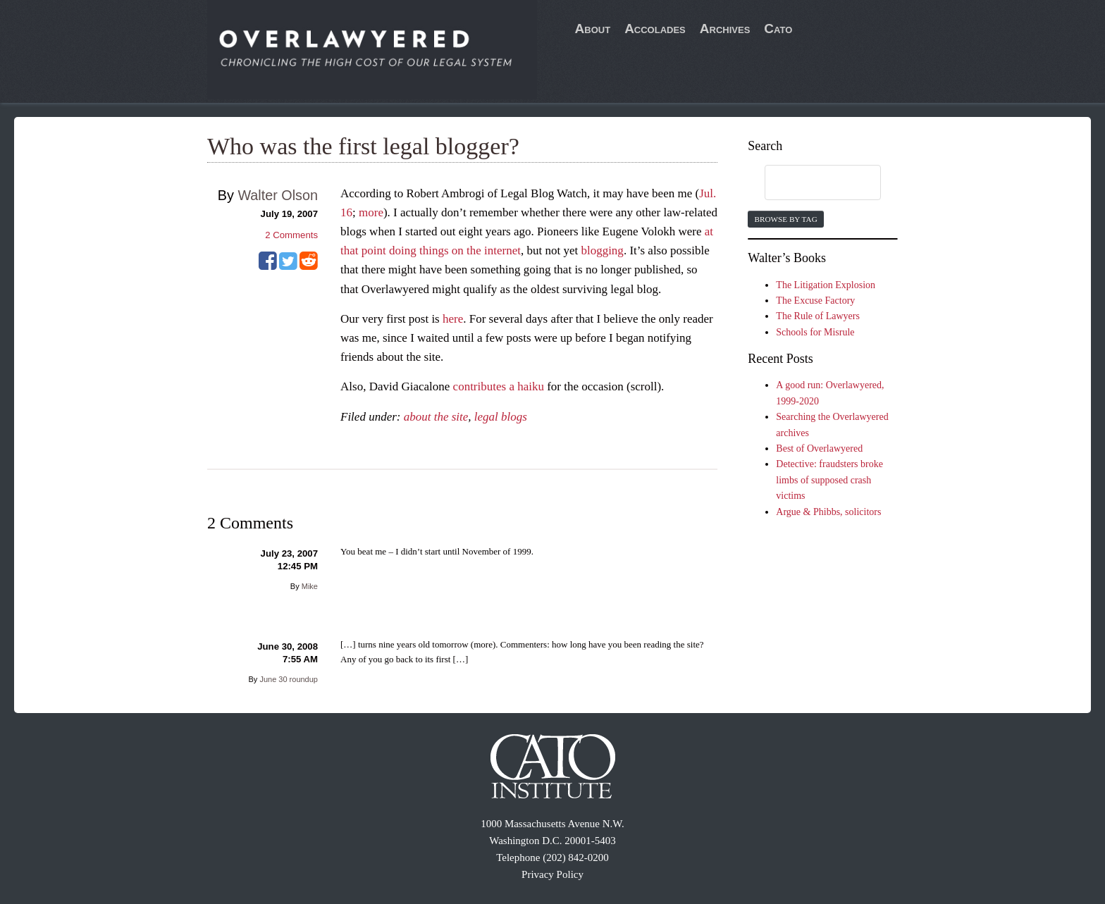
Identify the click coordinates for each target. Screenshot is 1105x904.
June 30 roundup (288, 679)
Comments (291, 235)
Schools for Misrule (815, 332)
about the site (436, 416)
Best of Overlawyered (819, 448)
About (593, 28)
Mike (310, 586)
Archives (725, 28)
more (371, 212)
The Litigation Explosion (825, 285)
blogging (602, 250)
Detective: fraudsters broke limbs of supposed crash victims (829, 480)
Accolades (655, 28)
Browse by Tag (785, 219)
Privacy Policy (552, 874)
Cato (778, 28)
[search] (809, 183)
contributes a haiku (498, 386)
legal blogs (500, 416)
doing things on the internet (455, 250)
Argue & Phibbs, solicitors (828, 512)
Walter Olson (277, 195)
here (453, 319)
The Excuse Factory (815, 300)
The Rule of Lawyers (818, 316)
